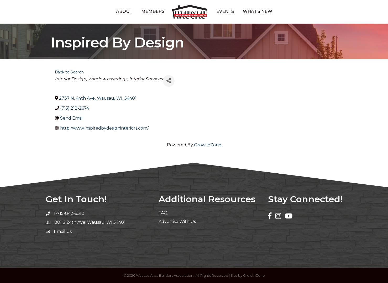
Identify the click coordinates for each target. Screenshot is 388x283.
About (124, 11)
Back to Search (69, 72)
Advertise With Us (177, 221)
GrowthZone (207, 144)
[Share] (169, 81)
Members (152, 11)
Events (225, 11)
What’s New (257, 11)
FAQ (163, 212)
